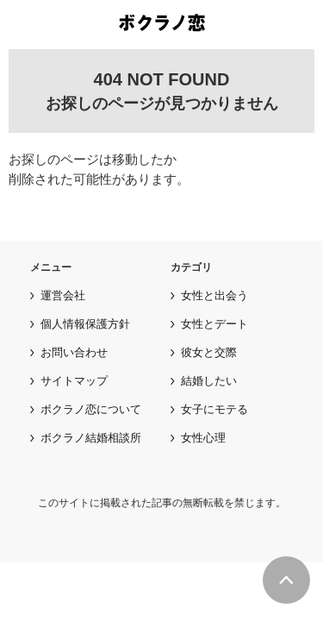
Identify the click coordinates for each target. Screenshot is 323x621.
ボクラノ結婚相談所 (90, 437)
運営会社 (62, 295)
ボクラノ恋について (90, 409)
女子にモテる (214, 409)
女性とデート (214, 323)
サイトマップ (74, 380)
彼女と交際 (209, 352)
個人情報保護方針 (85, 323)
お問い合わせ (74, 352)
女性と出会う (214, 295)
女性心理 (203, 437)
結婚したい (209, 380)
